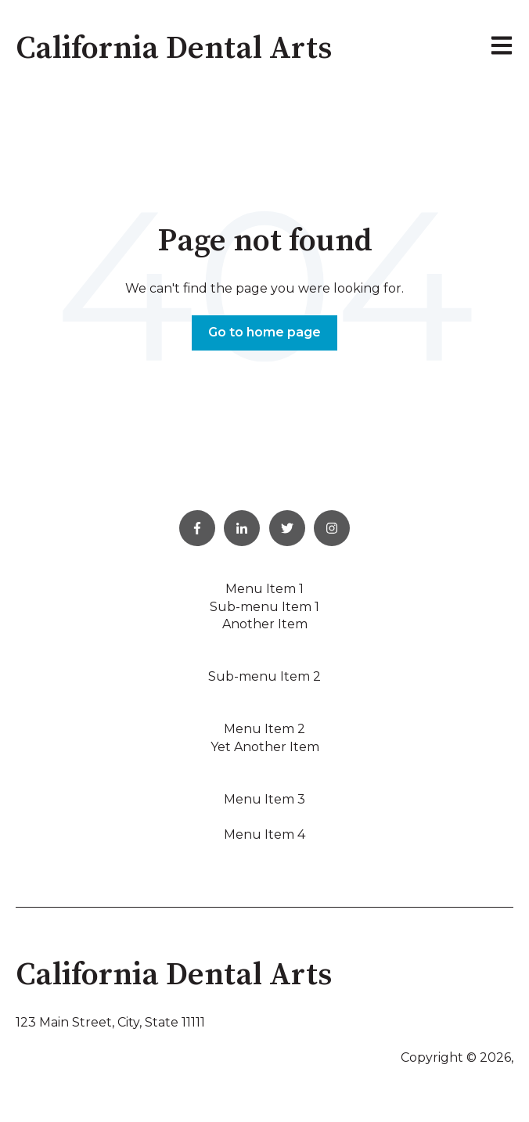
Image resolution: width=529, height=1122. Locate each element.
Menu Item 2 (264, 728)
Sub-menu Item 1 (264, 606)
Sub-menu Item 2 (264, 676)
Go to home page (264, 332)
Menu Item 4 (264, 834)
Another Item (265, 624)
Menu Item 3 (264, 799)
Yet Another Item (265, 746)
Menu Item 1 (264, 588)
